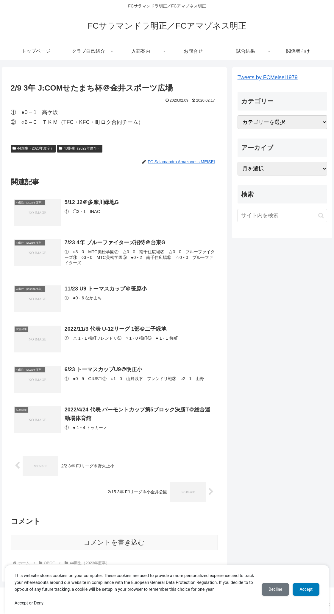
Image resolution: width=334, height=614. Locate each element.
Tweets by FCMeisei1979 (268, 77)
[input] (282, 215)
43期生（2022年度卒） (80, 148)
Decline (274, 589)
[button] (321, 215)
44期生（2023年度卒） (33, 148)
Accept (305, 589)
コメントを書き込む (114, 542)
